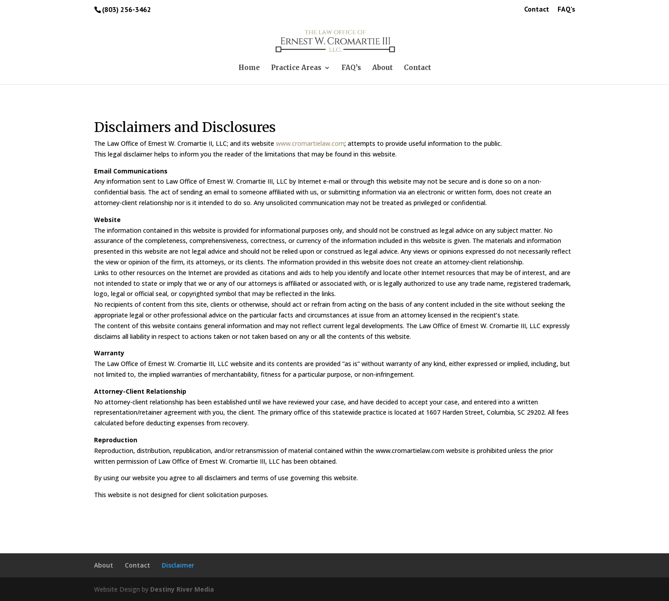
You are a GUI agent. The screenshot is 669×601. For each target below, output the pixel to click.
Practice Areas (296, 68)
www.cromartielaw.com (310, 143)
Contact (536, 9)
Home (249, 68)
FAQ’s (566, 9)
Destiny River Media (182, 589)
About (382, 68)
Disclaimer (178, 565)
